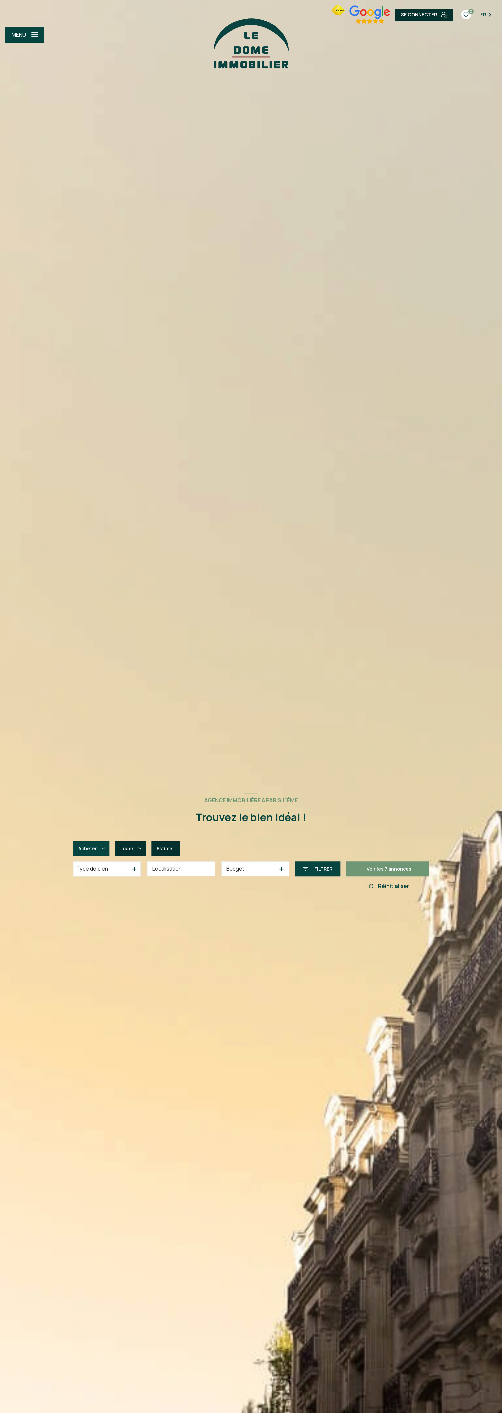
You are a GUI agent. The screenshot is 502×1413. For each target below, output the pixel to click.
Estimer (165, 848)
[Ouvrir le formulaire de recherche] (317, 868)
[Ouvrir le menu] (24, 35)
